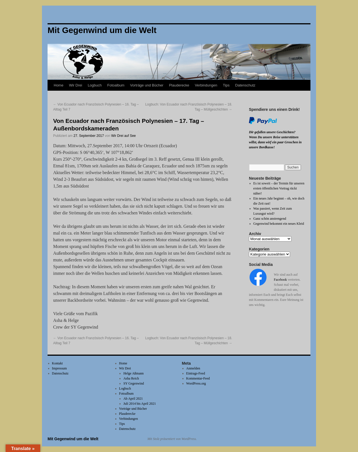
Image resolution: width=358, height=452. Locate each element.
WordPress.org (196, 383)
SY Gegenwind (133, 383)
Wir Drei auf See (123, 136)
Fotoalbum (115, 85)
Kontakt (57, 363)
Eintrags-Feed (195, 373)
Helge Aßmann (133, 373)
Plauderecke (179, 85)
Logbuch (95, 85)
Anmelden (193, 368)
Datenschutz (245, 85)
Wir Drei (75, 85)
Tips (226, 85)
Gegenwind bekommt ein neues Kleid (278, 224)
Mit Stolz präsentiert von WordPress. (172, 439)
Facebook (280, 280)
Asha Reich (131, 378)
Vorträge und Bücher (146, 85)
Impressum (59, 368)
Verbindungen (206, 85)
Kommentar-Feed (198, 378)
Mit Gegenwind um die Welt (73, 439)
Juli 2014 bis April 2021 (139, 404)
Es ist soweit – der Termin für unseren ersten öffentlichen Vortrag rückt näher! (279, 188)
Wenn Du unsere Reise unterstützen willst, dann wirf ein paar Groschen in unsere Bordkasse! (275, 142)
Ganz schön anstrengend (269, 219)
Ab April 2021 (133, 399)
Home (58, 85)
